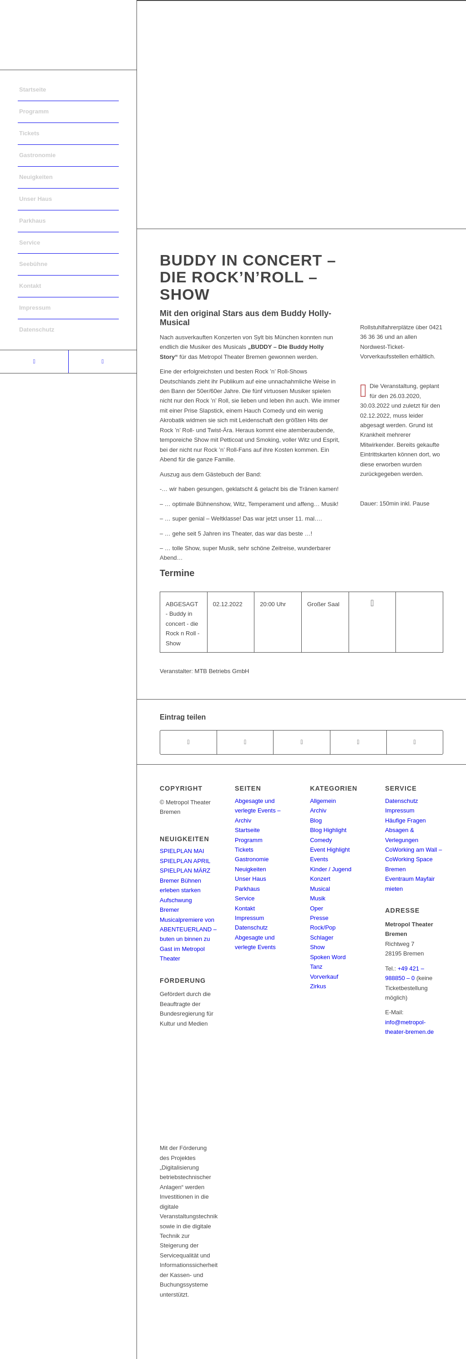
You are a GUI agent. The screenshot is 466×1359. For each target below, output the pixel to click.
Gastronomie (251, 859)
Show (317, 947)
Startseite (247, 830)
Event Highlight (330, 849)
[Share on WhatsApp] (301, 742)
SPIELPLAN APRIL (185, 861)
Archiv (318, 810)
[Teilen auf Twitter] (245, 742)
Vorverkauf (324, 976)
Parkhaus (247, 888)
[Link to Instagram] (102, 361)
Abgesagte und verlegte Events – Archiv (257, 810)
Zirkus (318, 986)
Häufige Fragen (405, 820)
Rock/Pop (322, 927)
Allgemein (323, 800)
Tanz (316, 966)
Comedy (321, 840)
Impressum (249, 918)
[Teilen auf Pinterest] (358, 742)
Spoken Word (328, 957)
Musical (320, 888)
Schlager (321, 937)
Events (319, 859)
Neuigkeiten (250, 869)
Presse (319, 918)
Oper (316, 908)
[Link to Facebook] (34, 361)
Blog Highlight (328, 830)
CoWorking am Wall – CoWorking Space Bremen (413, 859)
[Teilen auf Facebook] (188, 742)
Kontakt (245, 908)
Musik (317, 898)
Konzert (320, 878)
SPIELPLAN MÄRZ (185, 870)
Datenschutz (251, 927)
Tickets (244, 849)
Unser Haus (250, 878)
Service (244, 898)
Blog (316, 820)
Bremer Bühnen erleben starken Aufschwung (180, 890)
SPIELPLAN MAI (182, 851)
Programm (249, 840)
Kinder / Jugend (330, 869)
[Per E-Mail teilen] (415, 742)
